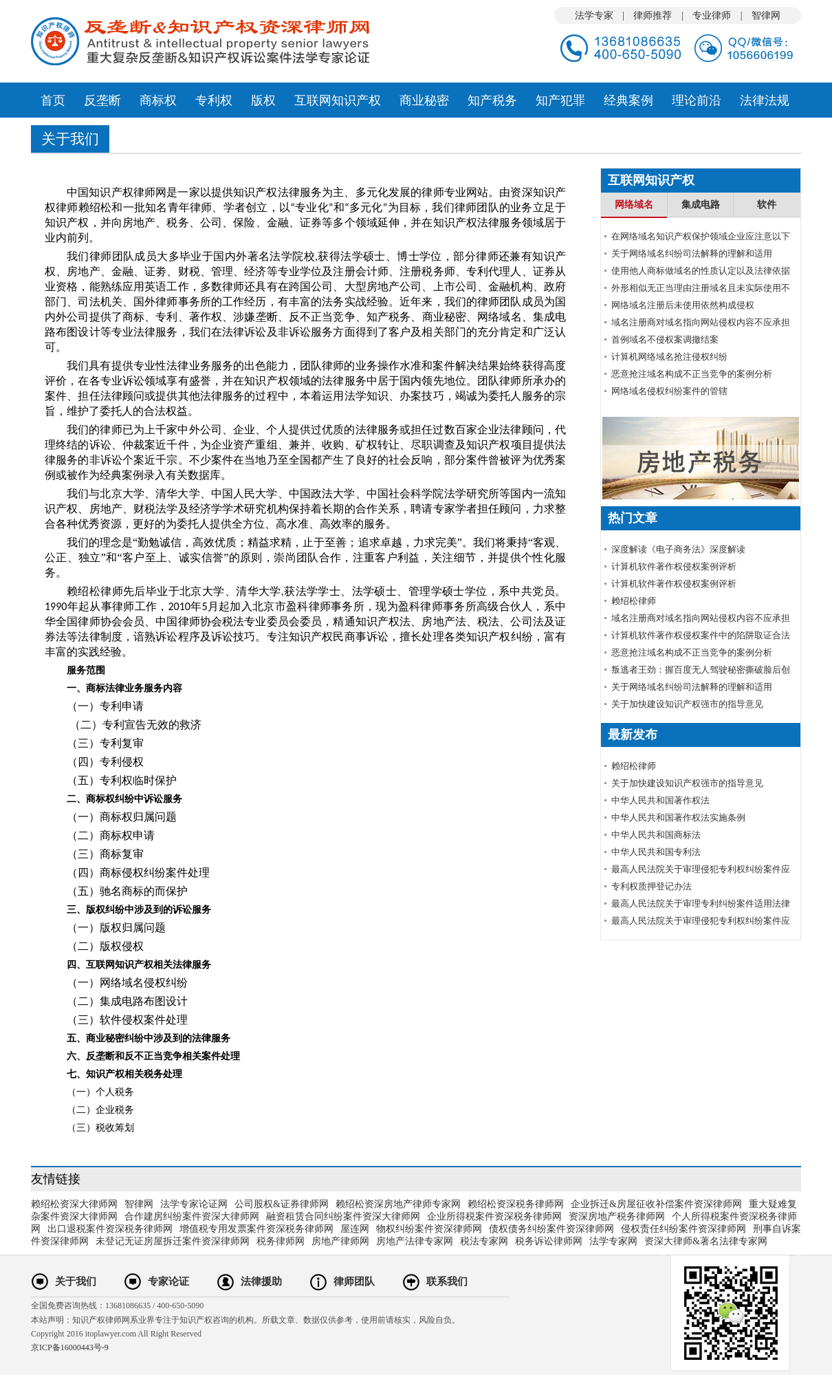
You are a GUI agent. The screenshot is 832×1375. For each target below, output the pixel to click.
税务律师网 (280, 1241)
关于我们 (75, 1281)
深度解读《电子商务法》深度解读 (678, 549)
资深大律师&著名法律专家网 (705, 1241)
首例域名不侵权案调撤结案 (665, 339)
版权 (263, 100)
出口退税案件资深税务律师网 (110, 1229)
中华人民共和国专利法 (656, 852)
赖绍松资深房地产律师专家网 (398, 1204)
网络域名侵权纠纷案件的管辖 (669, 391)
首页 (53, 100)
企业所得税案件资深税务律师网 (494, 1216)
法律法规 (764, 100)
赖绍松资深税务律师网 (516, 1204)
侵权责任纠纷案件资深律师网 (683, 1229)
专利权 (213, 100)
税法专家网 (484, 1241)
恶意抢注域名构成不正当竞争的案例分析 (691, 374)
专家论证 (168, 1281)
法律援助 (261, 1281)
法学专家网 (613, 1241)
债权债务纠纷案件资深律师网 (551, 1229)
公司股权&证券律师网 (281, 1204)
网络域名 (634, 204)
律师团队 (354, 1281)
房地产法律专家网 (414, 1241)
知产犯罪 (560, 100)
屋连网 (354, 1229)
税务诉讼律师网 (548, 1241)
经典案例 (628, 100)
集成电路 (700, 204)
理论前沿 (696, 100)
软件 (766, 204)
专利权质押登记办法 (651, 886)
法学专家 (594, 15)
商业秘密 (424, 100)
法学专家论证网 (194, 1204)
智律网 (766, 15)
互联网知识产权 (337, 100)
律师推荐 (652, 15)
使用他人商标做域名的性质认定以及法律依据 (700, 271)
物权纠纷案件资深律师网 (429, 1229)
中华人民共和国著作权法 (660, 800)
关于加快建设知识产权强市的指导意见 (687, 704)
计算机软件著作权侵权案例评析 (673, 566)
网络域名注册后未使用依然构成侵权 (682, 305)
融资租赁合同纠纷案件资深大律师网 (343, 1216)
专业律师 (711, 15)
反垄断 (102, 100)
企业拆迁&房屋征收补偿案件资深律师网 (656, 1204)
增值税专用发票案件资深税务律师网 (256, 1229)
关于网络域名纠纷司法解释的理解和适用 (691, 253)
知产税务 (492, 100)
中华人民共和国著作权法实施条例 (678, 817)
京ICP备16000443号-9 (70, 1347)
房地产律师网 (340, 1241)
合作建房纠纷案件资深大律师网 (191, 1216)
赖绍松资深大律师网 (74, 1204)
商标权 (158, 100)
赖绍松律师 (633, 601)
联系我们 (447, 1281)
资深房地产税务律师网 (617, 1216)
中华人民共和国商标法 (656, 835)
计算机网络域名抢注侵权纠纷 (669, 356)
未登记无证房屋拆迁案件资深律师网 (173, 1241)
